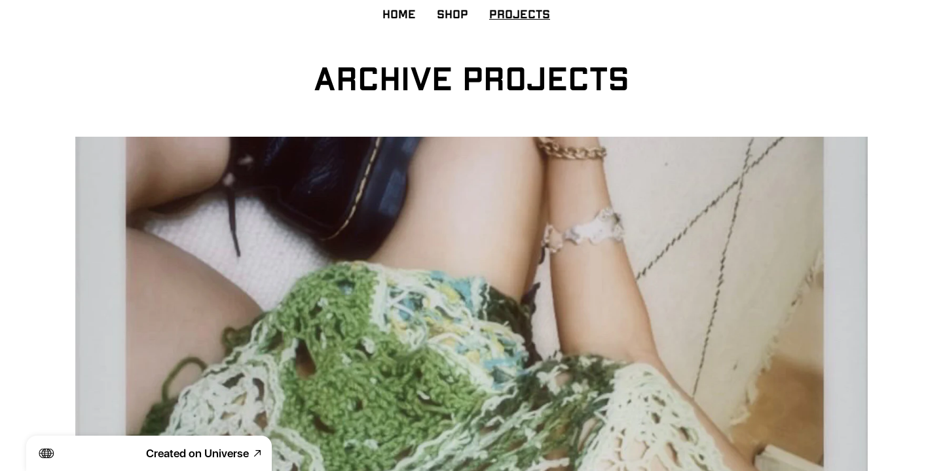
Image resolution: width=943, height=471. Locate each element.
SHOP (452, 15)
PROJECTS (519, 15)
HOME (399, 15)
